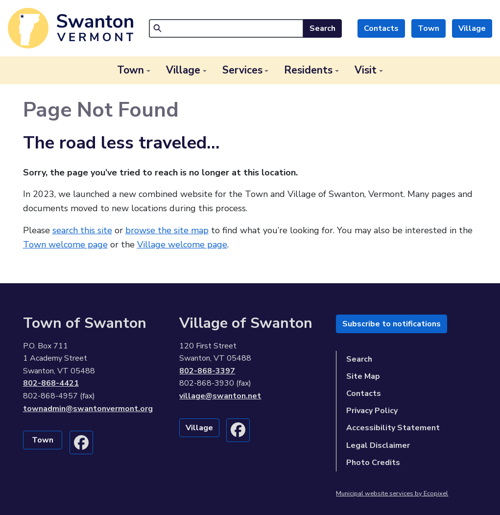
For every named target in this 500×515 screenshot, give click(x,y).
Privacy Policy (372, 410)
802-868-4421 (51, 383)
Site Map (363, 376)
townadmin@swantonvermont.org (88, 408)
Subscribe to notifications (391, 324)
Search (322, 28)
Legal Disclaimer (378, 445)
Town (428, 28)
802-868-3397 (207, 371)
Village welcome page (182, 244)
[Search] (226, 28)
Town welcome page (65, 244)
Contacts (381, 28)
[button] (133, 70)
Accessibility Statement (393, 427)
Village (472, 28)
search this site (82, 230)
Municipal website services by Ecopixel (392, 493)
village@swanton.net (220, 396)
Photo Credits (373, 462)
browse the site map (167, 230)
